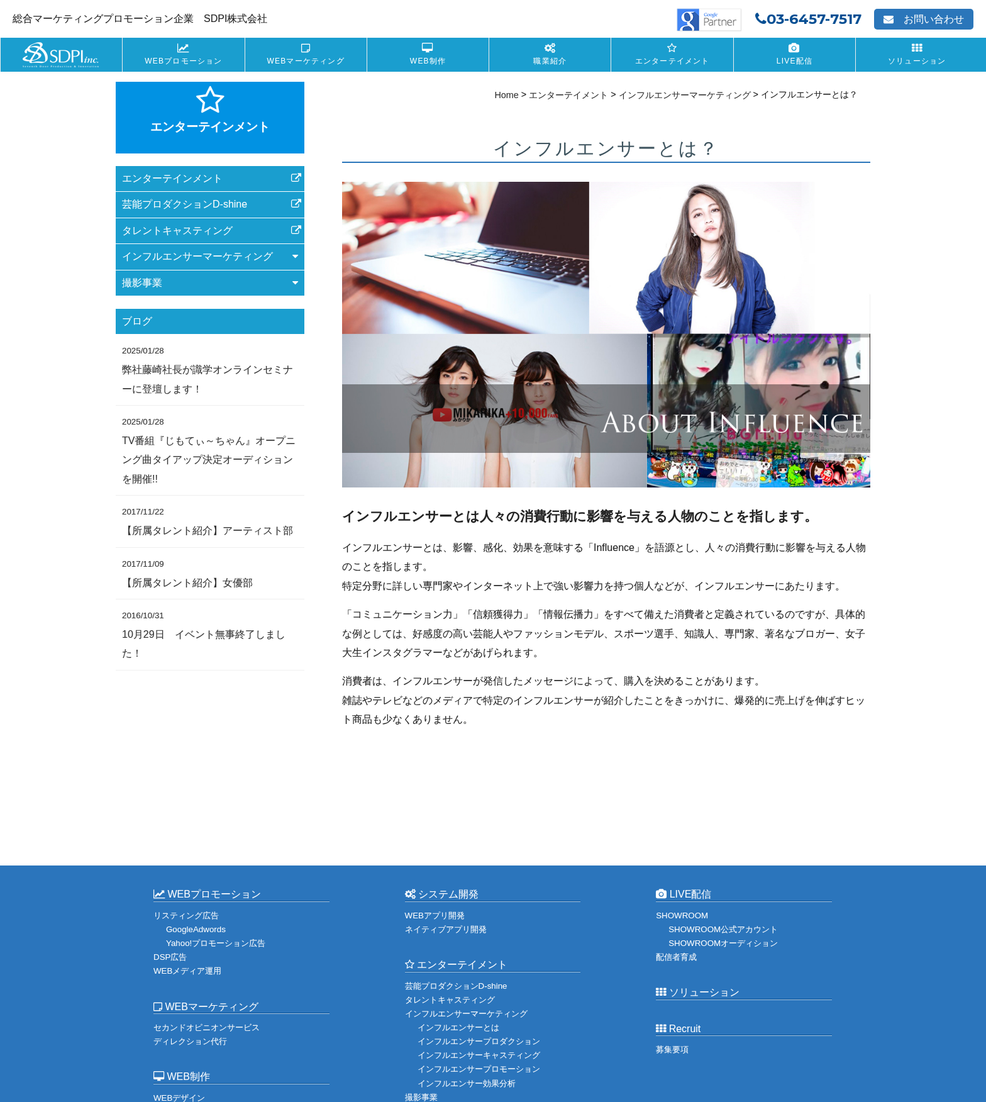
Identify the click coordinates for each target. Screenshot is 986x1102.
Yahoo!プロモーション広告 (215, 943)
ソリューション (917, 61)
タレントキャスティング (177, 230)
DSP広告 (170, 957)
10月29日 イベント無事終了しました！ (203, 634)
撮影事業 (421, 1096)
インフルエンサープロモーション (479, 1069)
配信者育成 (676, 957)
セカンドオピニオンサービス (206, 1027)
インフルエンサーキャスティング (479, 1055)
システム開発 (442, 894)
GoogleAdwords (196, 929)
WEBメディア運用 (187, 971)
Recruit (678, 1028)
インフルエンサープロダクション (479, 1041)
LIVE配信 (794, 61)
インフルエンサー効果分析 (467, 1083)
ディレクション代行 (190, 1041)
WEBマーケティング (306, 61)
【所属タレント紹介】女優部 (187, 573)
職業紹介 (550, 61)
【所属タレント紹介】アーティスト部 (207, 521)
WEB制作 (428, 61)
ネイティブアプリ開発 (446, 929)
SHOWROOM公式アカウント (723, 929)
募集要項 (672, 1049)
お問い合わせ (924, 19)
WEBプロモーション (183, 61)
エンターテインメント (172, 178)
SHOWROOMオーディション (723, 943)
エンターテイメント (672, 61)
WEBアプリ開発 (435, 915)
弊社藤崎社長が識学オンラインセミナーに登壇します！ (207, 370)
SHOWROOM (682, 915)
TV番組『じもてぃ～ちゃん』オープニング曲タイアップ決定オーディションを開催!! (209, 450)
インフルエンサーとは (458, 1027)
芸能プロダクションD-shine (184, 204)
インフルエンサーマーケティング (466, 1013)
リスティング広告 (186, 915)
